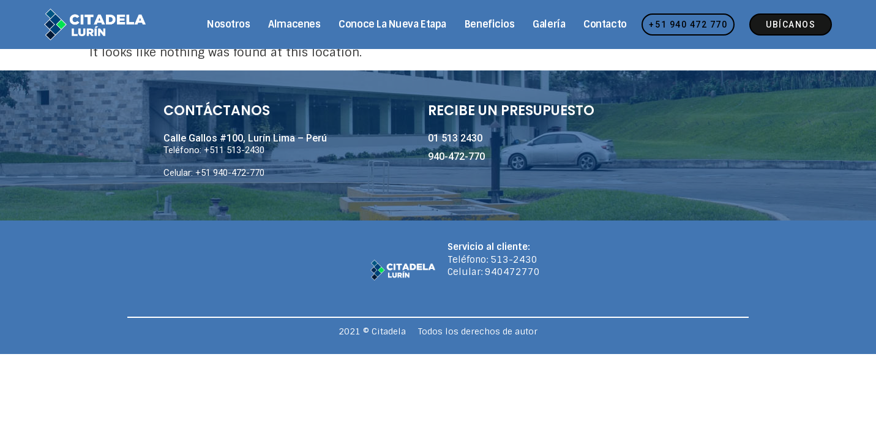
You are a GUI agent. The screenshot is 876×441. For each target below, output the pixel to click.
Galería (549, 24)
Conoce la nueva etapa (392, 24)
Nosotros (228, 24)
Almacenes (294, 24)
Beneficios (490, 24)
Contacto (604, 24)
